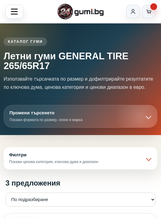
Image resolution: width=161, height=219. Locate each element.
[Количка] (149, 11)
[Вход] (133, 11)
